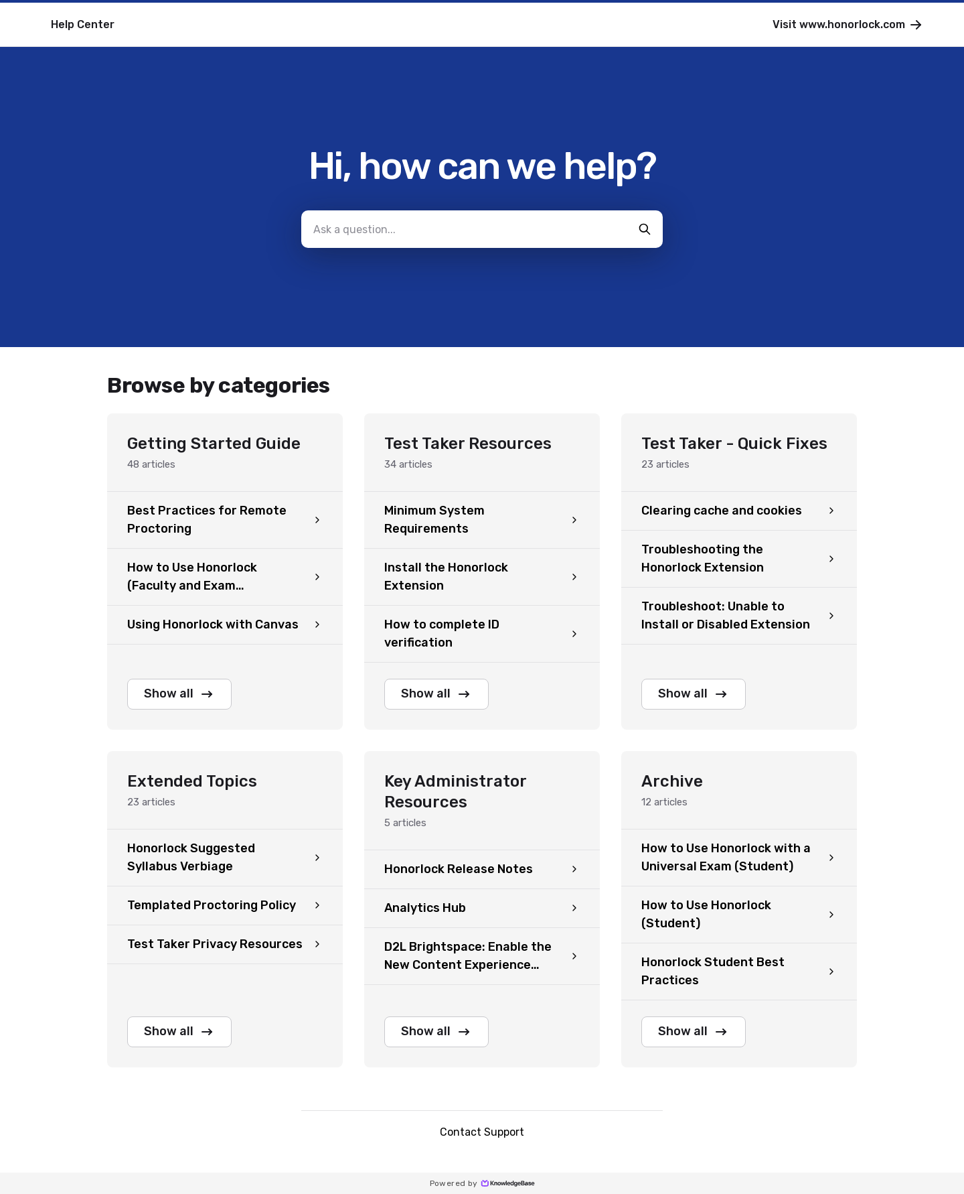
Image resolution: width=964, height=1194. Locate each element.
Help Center (82, 24)
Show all (179, 694)
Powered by (482, 1183)
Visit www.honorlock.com (848, 25)
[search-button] (645, 229)
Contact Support (482, 1132)
